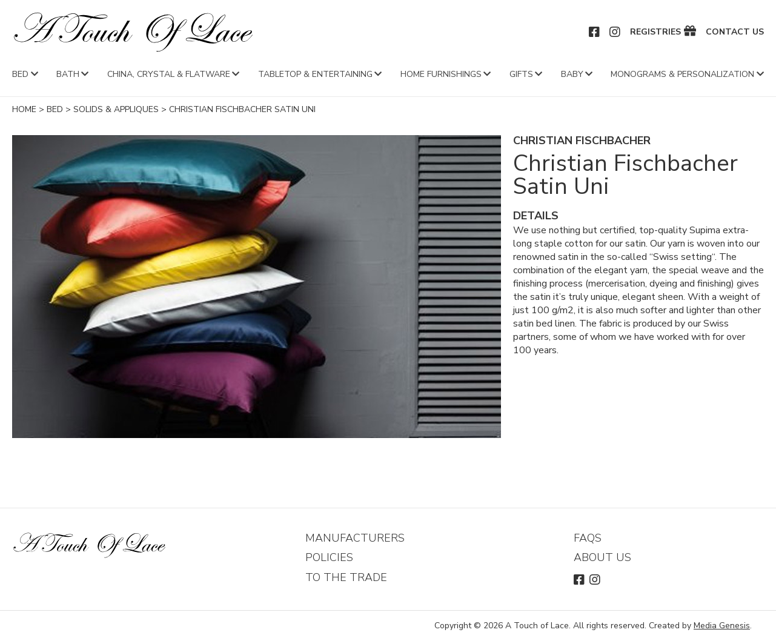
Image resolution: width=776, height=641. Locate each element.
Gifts (521, 74)
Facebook (595, 32)
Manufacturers (355, 538)
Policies (329, 557)
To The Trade (346, 577)
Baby (572, 74)
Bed (20, 74)
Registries (655, 32)
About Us (602, 557)
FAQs (588, 538)
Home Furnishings (441, 74)
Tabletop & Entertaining (315, 74)
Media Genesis (722, 625)
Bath (67, 74)
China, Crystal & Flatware (168, 74)
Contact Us (735, 32)
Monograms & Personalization (682, 74)
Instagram (615, 32)
